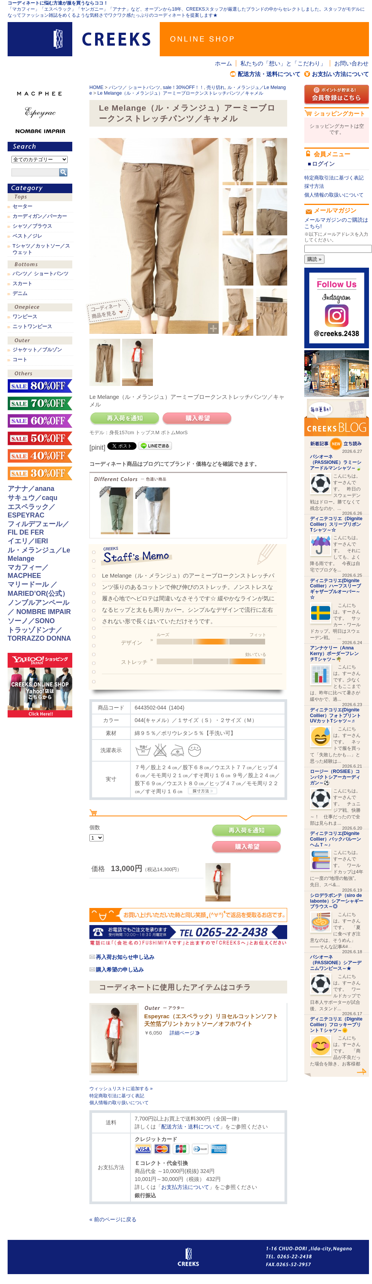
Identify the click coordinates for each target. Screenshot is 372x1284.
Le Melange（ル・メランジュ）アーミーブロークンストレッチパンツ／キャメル (180, 93)
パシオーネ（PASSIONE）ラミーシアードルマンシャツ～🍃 (335, 462)
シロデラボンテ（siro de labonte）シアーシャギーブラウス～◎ (336, 901)
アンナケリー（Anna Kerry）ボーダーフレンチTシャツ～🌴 (334, 653)
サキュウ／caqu (32, 498)
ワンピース (40, 308)
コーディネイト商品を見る (109, 312)
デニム (20, 293)
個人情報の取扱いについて (334, 195)
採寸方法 (314, 186)
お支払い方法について (340, 74)
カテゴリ (40, 188)
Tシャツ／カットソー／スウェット (41, 249)
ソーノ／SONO (31, 621)
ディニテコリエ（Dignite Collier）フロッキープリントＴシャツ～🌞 (336, 1024)
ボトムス (40, 265)
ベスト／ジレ (27, 236)
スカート (22, 283)
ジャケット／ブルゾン (37, 349)
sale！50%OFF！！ (40, 438)
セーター (22, 206)
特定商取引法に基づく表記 (116, 1095)
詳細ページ (182, 1033)
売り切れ (216, 87)
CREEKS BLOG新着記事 (336, 424)
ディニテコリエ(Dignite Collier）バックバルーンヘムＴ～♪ (335, 839)
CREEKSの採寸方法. (202, 790)
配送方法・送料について (269, 74)
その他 (40, 374)
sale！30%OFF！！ (183, 87)
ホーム (223, 63)
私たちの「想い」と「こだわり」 (283, 63)
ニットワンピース (32, 326)
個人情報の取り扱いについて (119, 1102)
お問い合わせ (351, 63)
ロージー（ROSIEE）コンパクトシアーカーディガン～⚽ (335, 777)
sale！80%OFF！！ (40, 386)
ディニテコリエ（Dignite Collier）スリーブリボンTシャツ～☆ (336, 524)
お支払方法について (185, 1187)
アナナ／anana (31, 488)
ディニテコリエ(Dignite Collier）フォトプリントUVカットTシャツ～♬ (335, 715)
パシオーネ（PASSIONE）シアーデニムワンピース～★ (335, 962)
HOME (96, 87)
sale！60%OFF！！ (40, 421)
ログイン (323, 163)
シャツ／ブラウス (32, 226)
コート (20, 359)
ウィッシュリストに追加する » (121, 1088)
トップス (40, 198)
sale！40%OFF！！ (40, 456)
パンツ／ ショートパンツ (134, 87)
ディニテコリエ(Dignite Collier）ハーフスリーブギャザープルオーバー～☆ (335, 589)
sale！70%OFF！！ (40, 403)
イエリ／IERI (28, 541)
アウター (40, 341)
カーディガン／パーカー (40, 216)
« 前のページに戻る (113, 1219)
